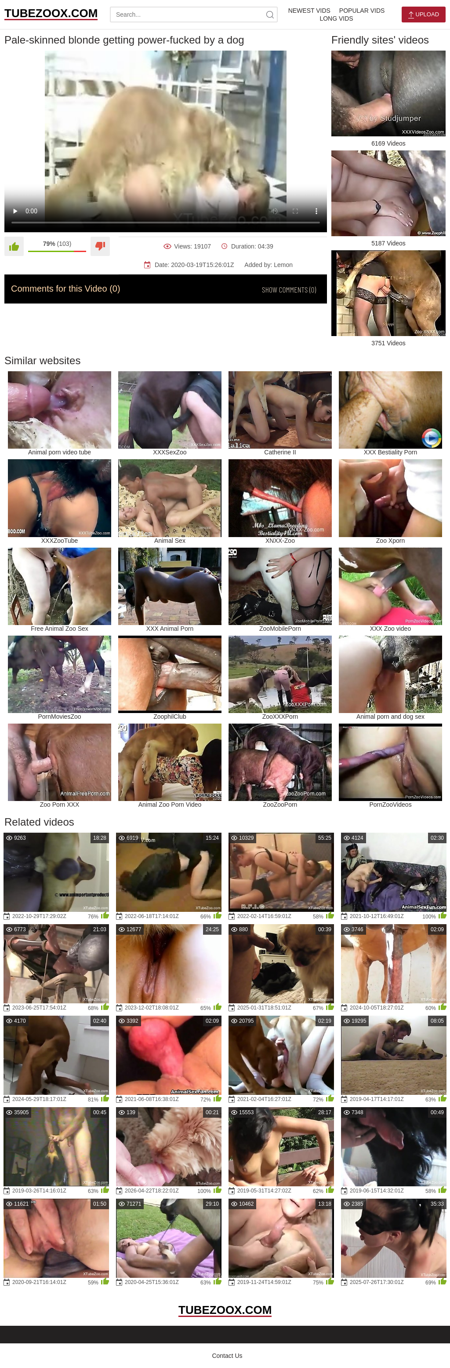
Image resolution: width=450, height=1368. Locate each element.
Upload (423, 14)
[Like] (14, 246)
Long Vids (336, 18)
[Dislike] (100, 246)
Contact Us (227, 1355)
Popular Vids (362, 10)
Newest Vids (309, 10)
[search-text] (194, 14)
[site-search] (269, 14)
